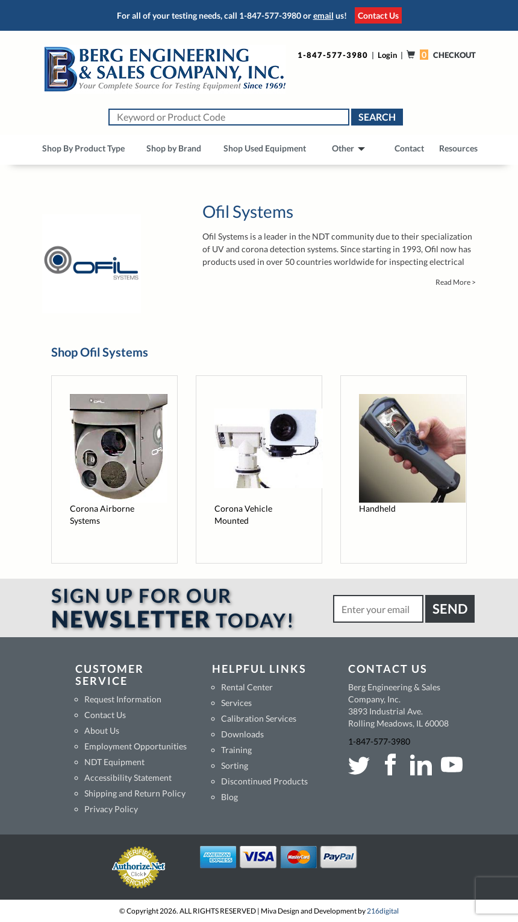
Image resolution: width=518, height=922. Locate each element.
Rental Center (247, 687)
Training (236, 750)
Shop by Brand (173, 148)
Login (387, 55)
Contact (409, 148)
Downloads (242, 734)
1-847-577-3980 (270, 15)
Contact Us (378, 15)
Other (348, 148)
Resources (458, 148)
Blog (229, 797)
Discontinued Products (264, 781)
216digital (383, 910)
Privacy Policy (111, 809)
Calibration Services (258, 718)
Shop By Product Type (83, 148)
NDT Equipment (114, 762)
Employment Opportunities (135, 746)
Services (236, 703)
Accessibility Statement (128, 777)
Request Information (122, 699)
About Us (101, 730)
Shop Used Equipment (264, 148)
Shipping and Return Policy (135, 793)
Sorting (234, 765)
